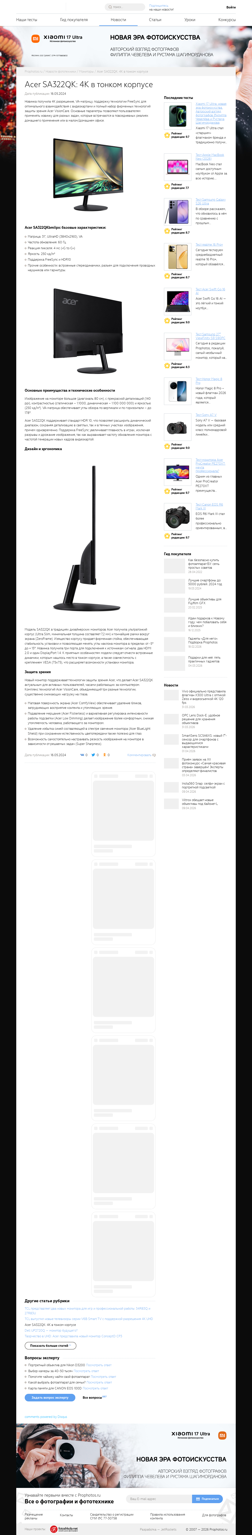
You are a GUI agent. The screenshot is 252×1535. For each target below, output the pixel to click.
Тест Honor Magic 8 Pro (209, 381)
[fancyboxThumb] (88, 174)
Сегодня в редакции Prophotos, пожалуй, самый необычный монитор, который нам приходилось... (211, 352)
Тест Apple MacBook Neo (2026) (210, 157)
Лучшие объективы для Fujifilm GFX (204, 601)
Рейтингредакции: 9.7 (180, 135)
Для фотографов (214, 1515)
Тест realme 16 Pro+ (209, 244)
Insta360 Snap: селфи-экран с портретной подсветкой (203, 785)
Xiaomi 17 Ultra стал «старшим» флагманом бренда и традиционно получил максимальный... (211, 137)
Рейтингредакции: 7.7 (180, 186)
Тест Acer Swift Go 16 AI (210, 291)
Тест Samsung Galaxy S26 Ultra (211, 202)
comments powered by (46, 1417)
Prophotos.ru (218, 1529)
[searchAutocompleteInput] (126, 7)
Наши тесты (26, 19)
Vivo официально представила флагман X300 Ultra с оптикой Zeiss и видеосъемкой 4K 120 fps (204, 697)
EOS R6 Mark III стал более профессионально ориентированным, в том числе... (210, 523)
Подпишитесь (158, 6)
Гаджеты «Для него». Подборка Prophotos (203, 640)
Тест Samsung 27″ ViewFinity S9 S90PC (210, 336)
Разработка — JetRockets (158, 1529)
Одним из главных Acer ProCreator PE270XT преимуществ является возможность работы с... (210, 490)
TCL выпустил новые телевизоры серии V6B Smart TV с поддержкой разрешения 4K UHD (89, 1319)
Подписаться (210, 1499)
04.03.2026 (195, 665)
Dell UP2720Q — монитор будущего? (51, 1330)
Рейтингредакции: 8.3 (180, 365)
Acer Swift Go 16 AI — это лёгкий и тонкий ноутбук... (211, 303)
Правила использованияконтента (167, 1516)
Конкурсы (227, 19)
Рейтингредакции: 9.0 (180, 320)
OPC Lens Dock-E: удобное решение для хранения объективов (201, 719)
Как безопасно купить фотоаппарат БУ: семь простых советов (203, 564)
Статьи (155, 19)
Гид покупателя (74, 19)
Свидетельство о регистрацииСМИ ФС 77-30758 (111, 1516)
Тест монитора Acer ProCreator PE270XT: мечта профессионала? (210, 465)
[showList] (50, 1346)
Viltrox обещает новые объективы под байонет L (200, 802)
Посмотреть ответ (98, 1365)
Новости (118, 19)
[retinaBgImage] (174, 566)
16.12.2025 (194, 630)
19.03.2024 (194, 588)
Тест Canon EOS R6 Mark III (209, 506)
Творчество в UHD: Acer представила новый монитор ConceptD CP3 (73, 1336)
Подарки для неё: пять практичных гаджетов (204, 659)
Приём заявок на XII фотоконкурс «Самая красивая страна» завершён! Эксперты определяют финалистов (204, 765)
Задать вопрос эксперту (50, 1398)
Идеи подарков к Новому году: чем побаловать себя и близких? (207, 622)
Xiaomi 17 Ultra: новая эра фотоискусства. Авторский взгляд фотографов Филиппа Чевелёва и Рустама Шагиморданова (211, 113)
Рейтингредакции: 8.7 (180, 231)
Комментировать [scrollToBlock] (139, 755)
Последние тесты (178, 97)
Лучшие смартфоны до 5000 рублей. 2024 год (205, 582)
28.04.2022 (195, 572)
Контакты (66, 1515)
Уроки (189, 19)
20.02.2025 (195, 607)
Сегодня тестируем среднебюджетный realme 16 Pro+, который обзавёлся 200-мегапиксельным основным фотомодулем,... (211, 264)
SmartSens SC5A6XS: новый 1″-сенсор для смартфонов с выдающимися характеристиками (204, 741)
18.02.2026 (195, 646)
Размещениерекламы (34, 1516)
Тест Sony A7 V (206, 415)
